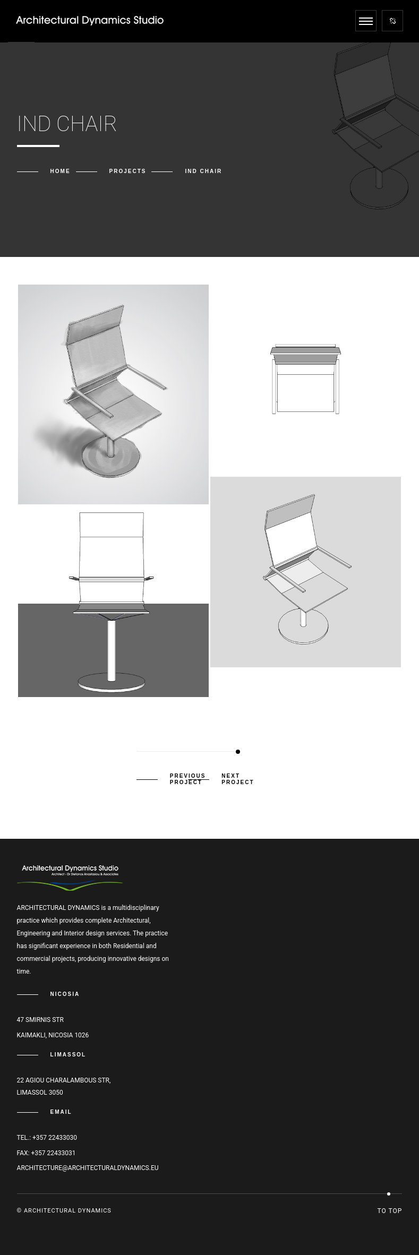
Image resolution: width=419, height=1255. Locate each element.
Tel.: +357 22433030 (47, 1137)
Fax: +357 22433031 (46, 1153)
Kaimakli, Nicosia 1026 (53, 1035)
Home (60, 171)
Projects (128, 171)
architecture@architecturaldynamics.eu (88, 1168)
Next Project (237, 779)
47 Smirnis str (40, 1020)
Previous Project (188, 779)
